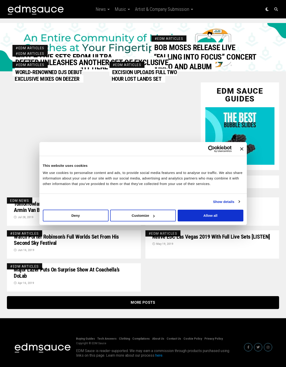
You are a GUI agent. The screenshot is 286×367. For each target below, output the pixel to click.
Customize (143, 215)
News (101, 9)
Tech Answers (107, 338)
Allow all (210, 215)
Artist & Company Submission (162, 9)
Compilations (141, 338)
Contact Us (174, 338)
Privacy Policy (213, 338)
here (158, 355)
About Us (158, 338)
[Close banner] (241, 148)
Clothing (124, 338)
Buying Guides (85, 338)
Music (120, 9)
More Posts (143, 302)
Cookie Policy (192, 338)
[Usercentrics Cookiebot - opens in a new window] (211, 148)
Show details (223, 202)
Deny (75, 215)
